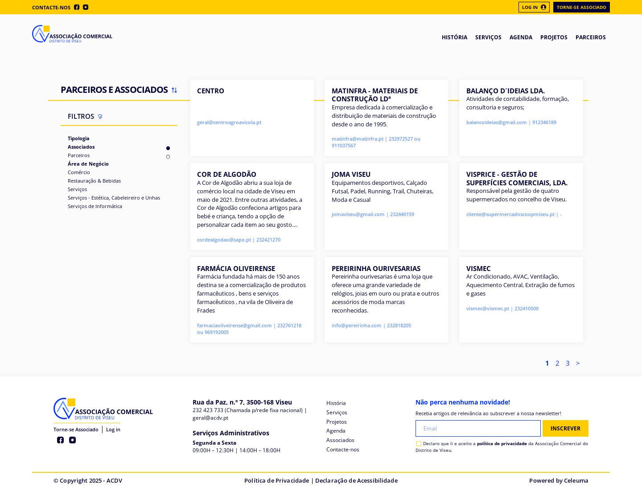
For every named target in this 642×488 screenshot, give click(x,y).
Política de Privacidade (276, 480)
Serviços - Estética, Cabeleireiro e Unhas (114, 197)
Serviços (77, 189)
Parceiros (79, 155)
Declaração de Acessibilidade (356, 480)
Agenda (336, 430)
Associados (81, 146)
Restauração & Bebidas (94, 180)
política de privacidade (502, 443)
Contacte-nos (51, 7)
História (336, 403)
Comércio (79, 172)
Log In (534, 7)
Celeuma (576, 480)
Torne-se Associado (581, 7)
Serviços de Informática (95, 206)
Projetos (336, 421)
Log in (113, 429)
